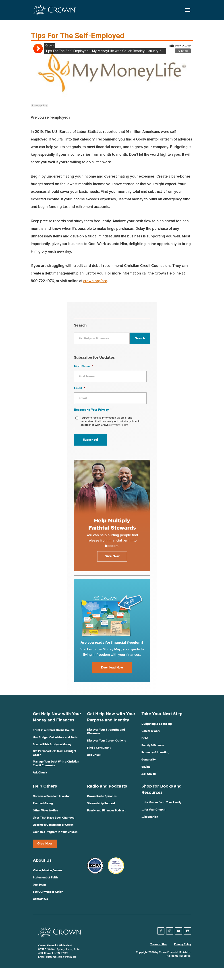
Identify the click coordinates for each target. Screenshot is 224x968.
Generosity (148, 759)
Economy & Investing (155, 752)
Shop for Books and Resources (161, 789)
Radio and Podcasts (107, 786)
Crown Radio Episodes (101, 796)
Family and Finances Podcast (106, 810)
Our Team (39, 884)
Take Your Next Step (162, 714)
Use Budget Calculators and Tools (55, 737)
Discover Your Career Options (106, 740)
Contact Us (40, 899)
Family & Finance (152, 745)
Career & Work (150, 731)
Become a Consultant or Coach (53, 824)
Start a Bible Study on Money (52, 744)
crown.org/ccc (95, 281)
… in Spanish (149, 816)
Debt (144, 738)
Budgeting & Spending (156, 724)
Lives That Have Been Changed (54, 817)
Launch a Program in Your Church (55, 832)
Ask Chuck (40, 772)
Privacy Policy (182, 944)
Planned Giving (43, 803)
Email (79, 388)
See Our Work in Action (48, 891)
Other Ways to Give (45, 810)
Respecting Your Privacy (93, 409)
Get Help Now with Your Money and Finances (57, 717)
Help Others (45, 786)
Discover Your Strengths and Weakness (106, 731)
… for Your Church (153, 809)
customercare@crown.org (61, 957)
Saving (146, 766)
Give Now (44, 843)
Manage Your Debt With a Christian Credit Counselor (56, 763)
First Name (83, 366)
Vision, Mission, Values (47, 870)
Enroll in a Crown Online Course (54, 730)
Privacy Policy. (119, 425)
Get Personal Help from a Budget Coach (54, 753)
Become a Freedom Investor (51, 796)
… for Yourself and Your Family (161, 802)
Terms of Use (158, 944)
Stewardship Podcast (101, 803)
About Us (42, 861)
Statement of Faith (45, 877)
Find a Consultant (99, 747)
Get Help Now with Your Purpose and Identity (111, 717)
